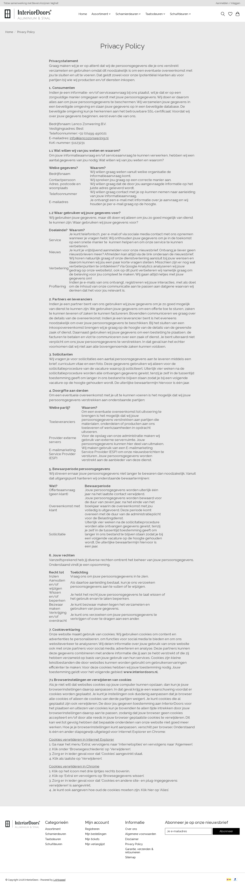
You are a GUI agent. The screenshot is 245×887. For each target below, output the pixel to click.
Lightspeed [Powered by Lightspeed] (59, 880)
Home (83, 14)
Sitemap (130, 857)
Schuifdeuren (53, 844)
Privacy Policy (134, 844)
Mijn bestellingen (95, 833)
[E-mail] (188, 831)
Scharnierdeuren (55, 833)
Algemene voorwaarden (140, 833)
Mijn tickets (92, 839)
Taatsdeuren (53, 839)
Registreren (92, 828)
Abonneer (226, 831)
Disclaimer (132, 839)
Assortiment (52, 828)
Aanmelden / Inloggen (228, 3)
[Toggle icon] (222, 14)
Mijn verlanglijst (95, 844)
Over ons (131, 828)
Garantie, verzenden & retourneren (139, 850)
